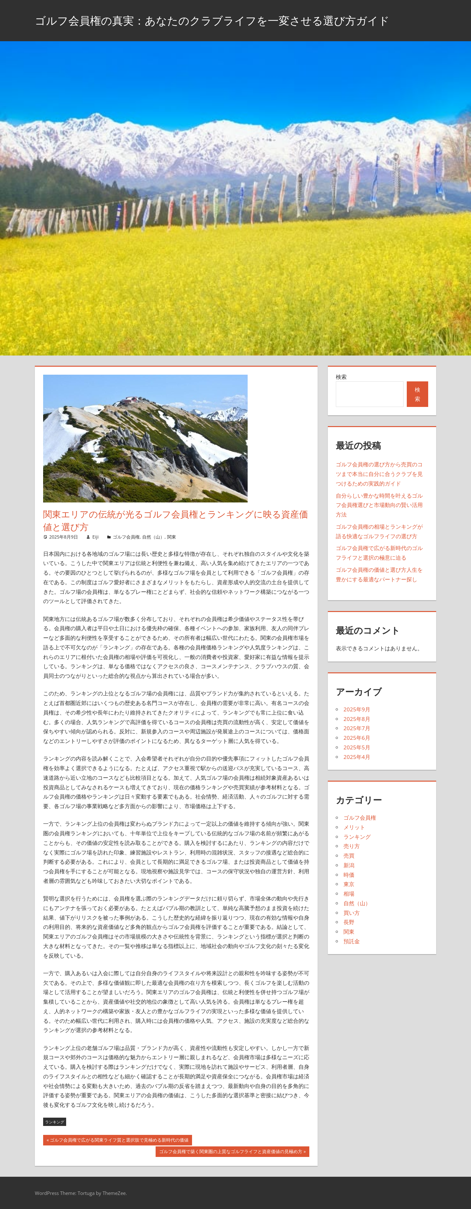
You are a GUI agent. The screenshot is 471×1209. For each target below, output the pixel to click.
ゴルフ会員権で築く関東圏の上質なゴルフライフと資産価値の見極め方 (230, 1152)
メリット (354, 827)
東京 (349, 884)
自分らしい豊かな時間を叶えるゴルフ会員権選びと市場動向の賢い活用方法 (379, 505)
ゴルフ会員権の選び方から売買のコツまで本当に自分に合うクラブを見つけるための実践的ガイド (379, 474)
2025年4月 (357, 757)
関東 (171, 537)
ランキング (54, 1122)
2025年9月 (357, 709)
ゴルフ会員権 (126, 537)
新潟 (349, 865)
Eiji (95, 537)
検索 (341, 376)
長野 (349, 922)
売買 (349, 855)
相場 (349, 893)
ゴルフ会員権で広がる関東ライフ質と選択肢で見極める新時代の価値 (119, 1140)
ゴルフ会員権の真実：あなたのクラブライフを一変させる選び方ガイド (222, 20)
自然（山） (153, 537)
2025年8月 (357, 719)
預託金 (352, 941)
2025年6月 (357, 737)
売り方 (352, 846)
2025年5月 (357, 747)
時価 (349, 874)
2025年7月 (357, 728)
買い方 (352, 912)
